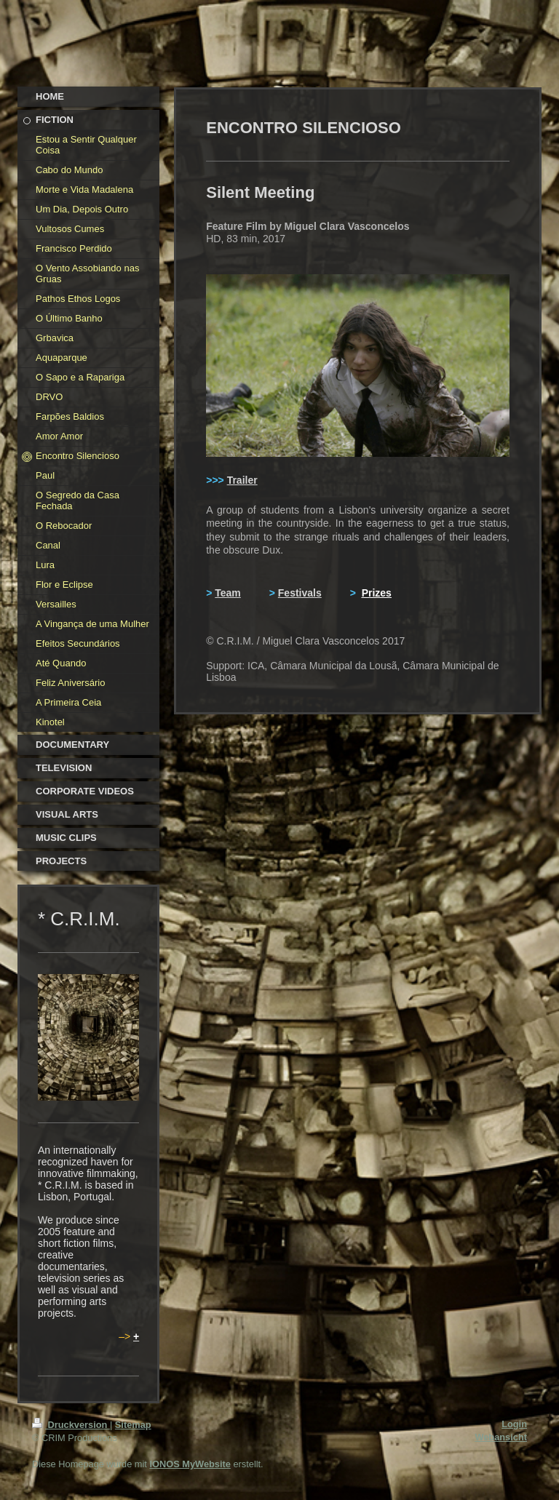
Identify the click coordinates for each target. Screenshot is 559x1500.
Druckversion (71, 1424)
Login (514, 1424)
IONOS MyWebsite (189, 1464)
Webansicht (501, 1437)
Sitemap (133, 1424)
